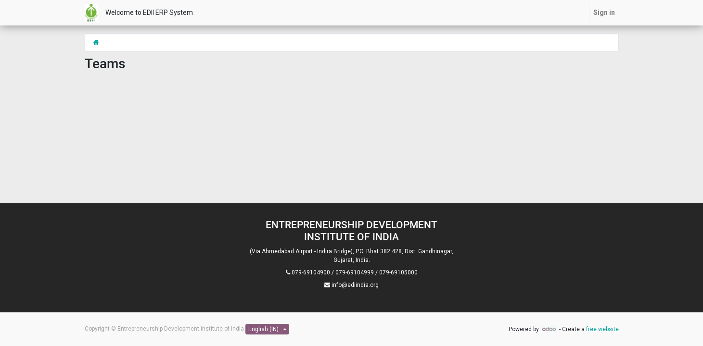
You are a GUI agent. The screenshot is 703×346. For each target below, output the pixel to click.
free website (602, 329)
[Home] (96, 42)
